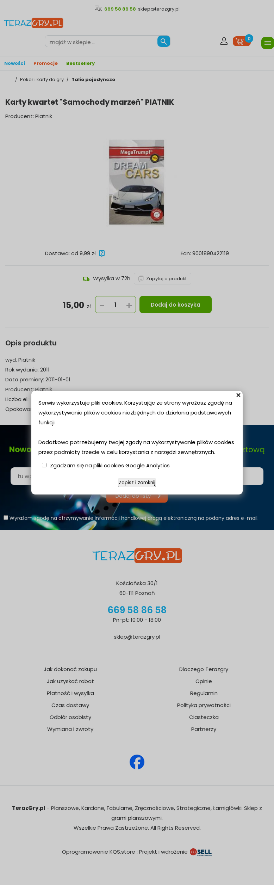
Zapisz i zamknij (137, 482)
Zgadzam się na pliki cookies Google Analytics (110, 465)
